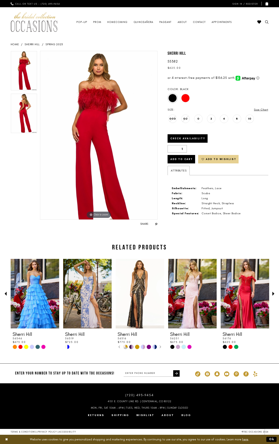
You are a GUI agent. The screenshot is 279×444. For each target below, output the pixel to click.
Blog (186, 415)
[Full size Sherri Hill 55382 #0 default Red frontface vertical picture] (99, 135)
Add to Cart (181, 159)
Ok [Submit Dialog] (272, 439)
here (245, 439)
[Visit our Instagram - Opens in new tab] (207, 373)
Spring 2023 (54, 44)
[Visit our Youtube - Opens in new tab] (227, 373)
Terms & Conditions (23, 432)
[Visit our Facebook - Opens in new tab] (246, 373)
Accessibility (67, 432)
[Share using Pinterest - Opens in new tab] (156, 224)
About (168, 415)
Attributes (178, 170)
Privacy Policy (47, 432)
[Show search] (267, 22)
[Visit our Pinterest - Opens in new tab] (236, 373)
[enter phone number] (152, 373)
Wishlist (145, 415)
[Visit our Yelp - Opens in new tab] (255, 373)
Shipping (120, 415)
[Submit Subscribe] (176, 373)
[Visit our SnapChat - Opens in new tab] (217, 373)
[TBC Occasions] (34, 22)
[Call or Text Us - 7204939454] (35, 3)
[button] (244, 3)
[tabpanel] (24, 72)
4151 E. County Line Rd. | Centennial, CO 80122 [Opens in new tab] (139, 401)
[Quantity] (177, 149)
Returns (96, 415)
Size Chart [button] (261, 109)
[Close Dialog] (6, 439)
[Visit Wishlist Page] (259, 22)
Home (15, 44)
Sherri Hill (32, 44)
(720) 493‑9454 (139, 395)
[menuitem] (35, 3)
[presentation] (35, 293)
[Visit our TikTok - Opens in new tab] (198, 373)
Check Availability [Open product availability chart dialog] (187, 138)
